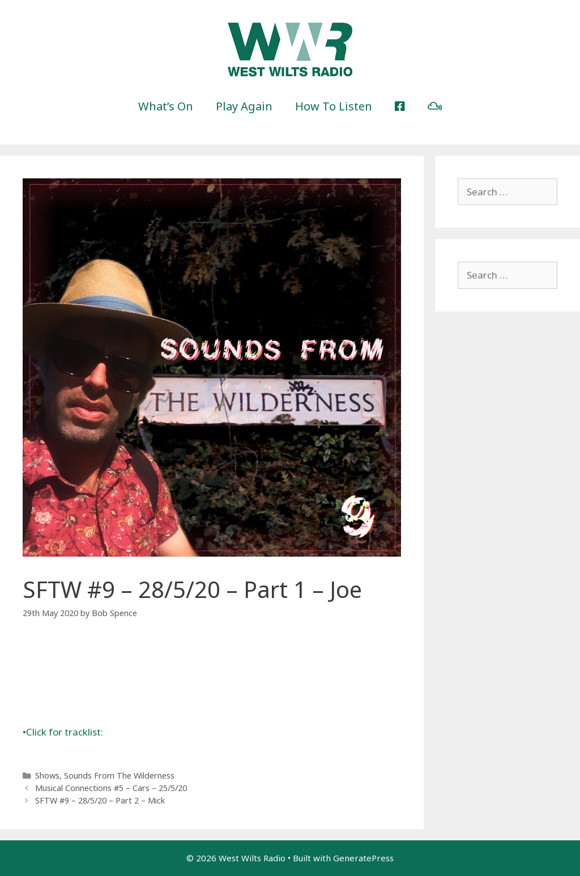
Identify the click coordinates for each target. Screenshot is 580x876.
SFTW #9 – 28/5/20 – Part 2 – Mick (100, 800)
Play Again (244, 106)
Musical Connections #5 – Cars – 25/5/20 (111, 788)
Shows (47, 775)
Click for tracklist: (63, 731)
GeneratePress (363, 858)
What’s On (165, 106)
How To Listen (333, 106)
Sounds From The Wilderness (119, 775)
